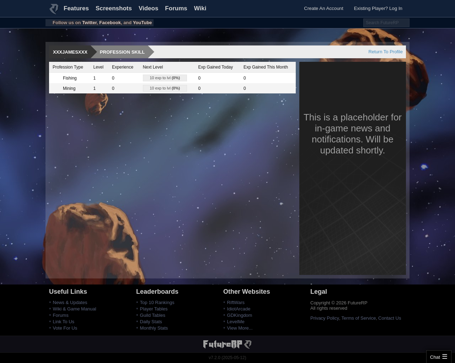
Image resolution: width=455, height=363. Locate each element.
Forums (176, 8)
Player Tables (154, 308)
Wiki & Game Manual (74, 308)
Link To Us (63, 321)
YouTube (142, 22)
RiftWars (236, 302)
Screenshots (114, 8)
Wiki (200, 8)
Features (76, 8)
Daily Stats (151, 321)
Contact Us (389, 318)
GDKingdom (239, 315)
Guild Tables (152, 315)
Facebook (110, 22)
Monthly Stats (154, 328)
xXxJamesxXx (70, 52)
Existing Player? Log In (378, 8)
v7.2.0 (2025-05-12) (227, 357)
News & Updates (70, 302)
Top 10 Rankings (157, 302)
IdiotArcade (239, 308)
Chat (435, 357)
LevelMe (236, 321)
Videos (148, 8)
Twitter (89, 22)
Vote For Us (65, 328)
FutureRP (54, 12)
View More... (240, 328)
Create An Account (323, 8)
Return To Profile (385, 51)
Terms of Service (359, 318)
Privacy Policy (324, 318)
